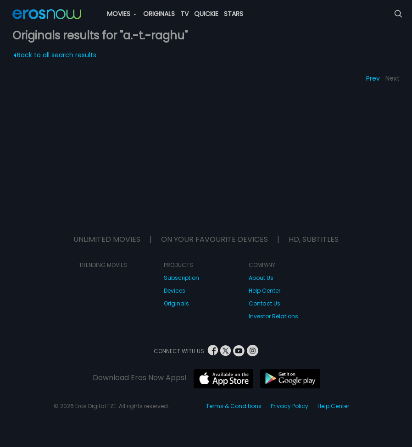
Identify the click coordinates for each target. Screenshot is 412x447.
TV (184, 13)
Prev (373, 78)
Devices (174, 290)
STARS (233, 13)
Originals (176, 303)
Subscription (181, 278)
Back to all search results (54, 55)
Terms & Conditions (234, 406)
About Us (261, 278)
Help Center (264, 290)
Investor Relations (273, 316)
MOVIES (121, 13)
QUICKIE (206, 13)
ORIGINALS (159, 13)
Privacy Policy (289, 406)
